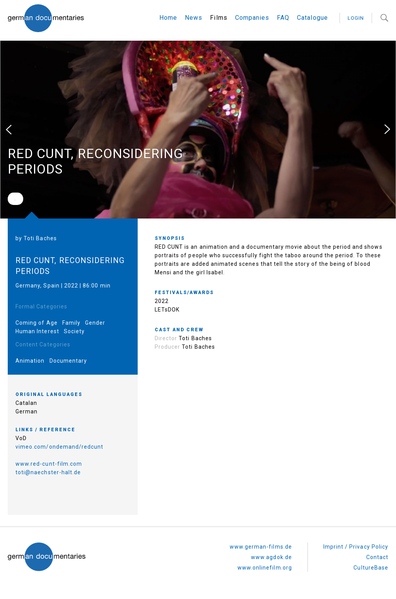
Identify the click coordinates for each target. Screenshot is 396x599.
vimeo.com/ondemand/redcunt (59, 447)
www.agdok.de (271, 557)
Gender (95, 323)
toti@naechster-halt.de (48, 472)
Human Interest (37, 331)
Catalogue (312, 17)
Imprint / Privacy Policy (355, 547)
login (356, 18)
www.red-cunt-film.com (48, 464)
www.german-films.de (261, 547)
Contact (377, 557)
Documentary (68, 361)
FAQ (283, 17)
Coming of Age (36, 323)
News (193, 17)
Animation (29, 361)
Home (168, 17)
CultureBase (370, 568)
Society (74, 331)
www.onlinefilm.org (264, 568)
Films (218, 17)
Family (71, 323)
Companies (252, 17)
